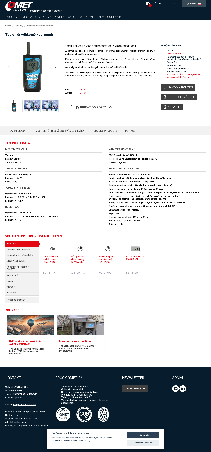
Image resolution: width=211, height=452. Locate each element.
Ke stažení (12, 275)
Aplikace (47, 17)
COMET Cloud (114, 17)
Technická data (18, 130)
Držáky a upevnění (16, 261)
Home (8, 25)
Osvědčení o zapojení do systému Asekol (26, 425)
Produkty (11, 17)
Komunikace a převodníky (20, 255)
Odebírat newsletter (135, 388)
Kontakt (172, 3)
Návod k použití (174, 54)
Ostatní (10, 281)
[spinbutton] (68, 107)
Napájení (11, 243)
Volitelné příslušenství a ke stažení (60, 130)
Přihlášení (158, 3)
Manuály (11, 286)
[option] (32, 67)
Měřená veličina (31, 17)
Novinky (59, 17)
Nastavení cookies (143, 443)
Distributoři (86, 17)
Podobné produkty (104, 130)
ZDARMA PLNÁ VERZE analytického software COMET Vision (183, 75)
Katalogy (11, 292)
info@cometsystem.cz (24, 404)
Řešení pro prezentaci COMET (18, 268)
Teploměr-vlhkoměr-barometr (40, 25)
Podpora (71, 17)
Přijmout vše (143, 435)
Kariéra (100, 17)
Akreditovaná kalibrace (18, 249)
